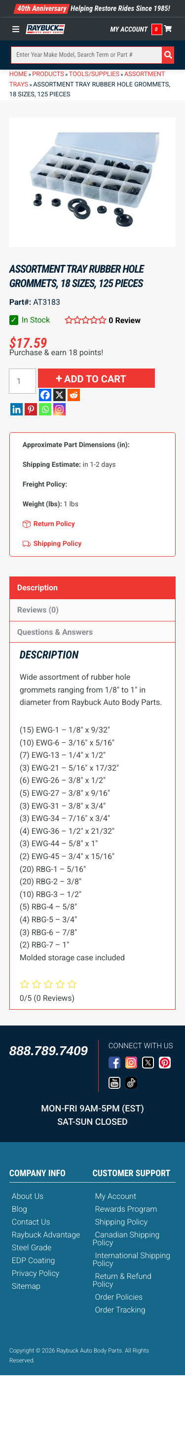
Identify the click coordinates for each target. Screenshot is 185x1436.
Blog (19, 1209)
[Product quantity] (22, 381)
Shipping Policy (121, 1222)
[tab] (92, 587)
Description (37, 587)
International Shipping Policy (132, 1259)
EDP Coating (33, 1260)
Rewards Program (126, 1209)
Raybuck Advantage (46, 1234)
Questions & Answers (55, 632)
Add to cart (95, 379)
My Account (129, 29)
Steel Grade (31, 1247)
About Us (27, 1196)
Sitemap (26, 1286)
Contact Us (31, 1222)
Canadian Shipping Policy (126, 1238)
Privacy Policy (35, 1273)
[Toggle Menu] (18, 29)
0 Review (125, 320)
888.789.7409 (48, 1050)
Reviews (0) (38, 610)
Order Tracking (120, 1309)
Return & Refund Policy (122, 1280)
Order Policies (119, 1297)
